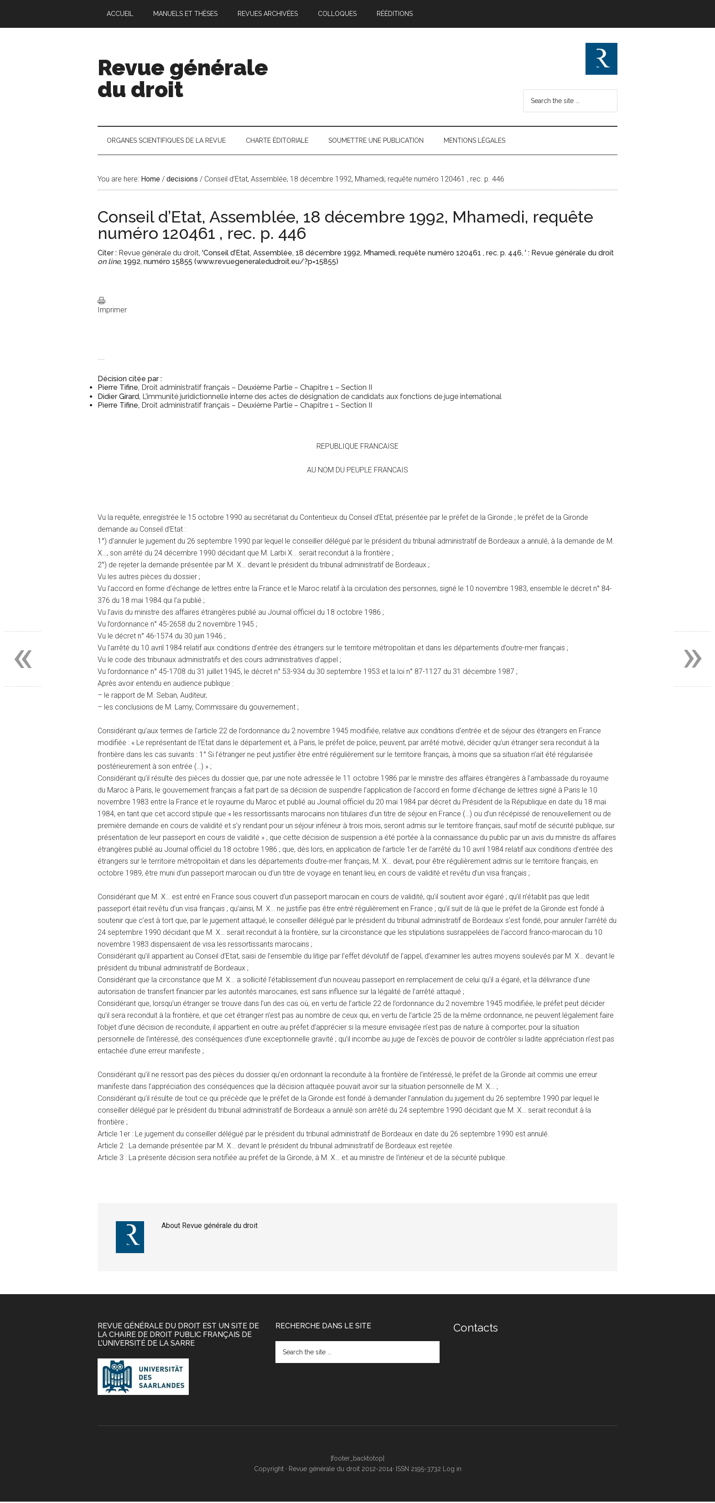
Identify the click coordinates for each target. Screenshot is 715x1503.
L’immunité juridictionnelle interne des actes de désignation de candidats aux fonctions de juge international (322, 398)
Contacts (475, 1329)
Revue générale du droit (183, 78)
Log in (452, 1470)
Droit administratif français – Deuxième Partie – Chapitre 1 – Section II (256, 389)
